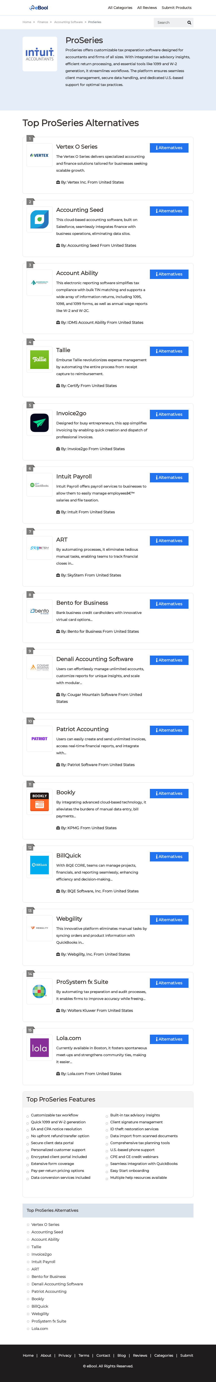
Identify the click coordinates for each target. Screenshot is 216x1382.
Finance (42, 22)
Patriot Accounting (82, 729)
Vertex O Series (76, 146)
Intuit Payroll (74, 476)
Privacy (64, 1355)
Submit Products (176, 7)
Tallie (63, 350)
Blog (121, 1355)
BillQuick (68, 855)
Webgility (69, 918)
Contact (103, 1355)
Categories (163, 1355)
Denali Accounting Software (94, 659)
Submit (186, 1355)
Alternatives (169, 147)
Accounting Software (68, 22)
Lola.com (68, 1038)
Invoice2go (71, 413)
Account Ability (77, 273)
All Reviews (147, 7)
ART (61, 539)
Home (27, 22)
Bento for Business (82, 603)
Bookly (65, 792)
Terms (84, 1355)
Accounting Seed (79, 210)
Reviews (140, 1355)
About (46, 1355)
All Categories (120, 7)
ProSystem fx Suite (82, 982)
